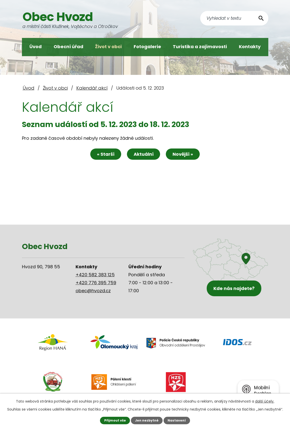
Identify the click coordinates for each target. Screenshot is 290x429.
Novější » (183, 154)
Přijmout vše (115, 420)
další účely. (264, 401)
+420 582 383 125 (95, 275)
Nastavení (177, 420)
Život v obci (108, 46)
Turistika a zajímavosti (200, 46)
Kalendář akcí (92, 88)
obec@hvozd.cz (93, 290)
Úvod (35, 46)
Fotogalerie (147, 46)
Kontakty (250, 46)
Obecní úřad (68, 46)
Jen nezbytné (147, 420)
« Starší (105, 154)
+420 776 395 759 (96, 283)
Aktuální (144, 154)
